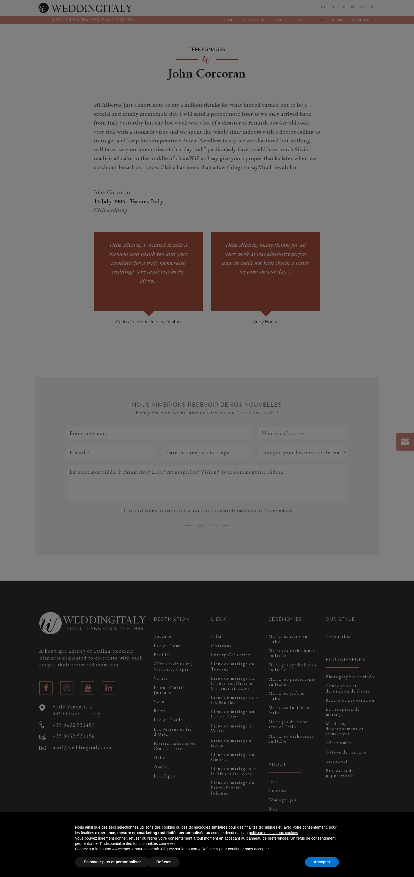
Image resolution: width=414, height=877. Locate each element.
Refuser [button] (164, 862)
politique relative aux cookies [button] (273, 833)
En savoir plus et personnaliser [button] (112, 862)
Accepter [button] (322, 862)
